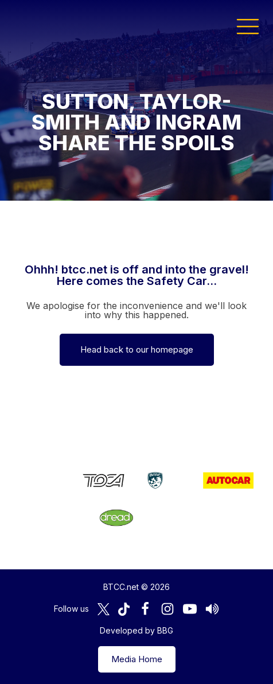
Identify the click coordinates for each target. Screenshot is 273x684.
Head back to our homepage (136, 349)
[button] (248, 26)
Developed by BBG (136, 630)
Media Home (136, 659)
